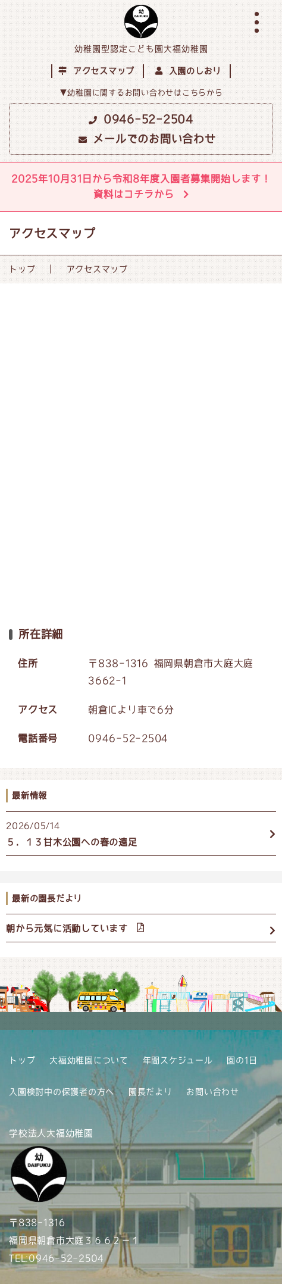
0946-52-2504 (141, 119)
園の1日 (242, 1060)
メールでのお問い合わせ (147, 138)
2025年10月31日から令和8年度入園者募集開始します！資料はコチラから (141, 186)
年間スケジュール (178, 1060)
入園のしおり (188, 71)
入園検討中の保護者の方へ (61, 1092)
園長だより (151, 1092)
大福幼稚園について (89, 1060)
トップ (22, 269)
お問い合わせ (212, 1092)
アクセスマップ (96, 71)
